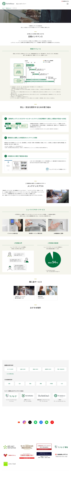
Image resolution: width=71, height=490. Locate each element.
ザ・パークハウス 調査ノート (50, 482)
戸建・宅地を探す (60, 369)
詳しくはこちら (35, 435)
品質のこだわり (20, 474)
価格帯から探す (48, 369)
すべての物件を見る (10, 373)
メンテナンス (32, 480)
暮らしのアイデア (48, 476)
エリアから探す (10, 369)
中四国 (51, 383)
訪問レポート (47, 480)
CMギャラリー (4, 480)
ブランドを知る (5, 474)
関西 (41, 383)
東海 (30, 383)
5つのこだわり (19, 476)
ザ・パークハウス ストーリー (7, 478)
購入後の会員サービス (34, 476)
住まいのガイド (48, 474)
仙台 (20, 383)
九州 (62, 383)
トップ (3, 8)
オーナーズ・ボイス (64, 474)
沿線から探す (23, 369)
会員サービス (63, 477)
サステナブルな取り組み (21, 482)
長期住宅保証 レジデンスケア (35, 478)
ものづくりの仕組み (20, 478)
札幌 (9, 383)
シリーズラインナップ (6, 476)
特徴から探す (35, 369)
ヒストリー (4, 482)
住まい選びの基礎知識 (49, 478)
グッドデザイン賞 (20, 480)
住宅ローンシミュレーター (49, 484)
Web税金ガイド (48, 486)
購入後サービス (8, 8)
